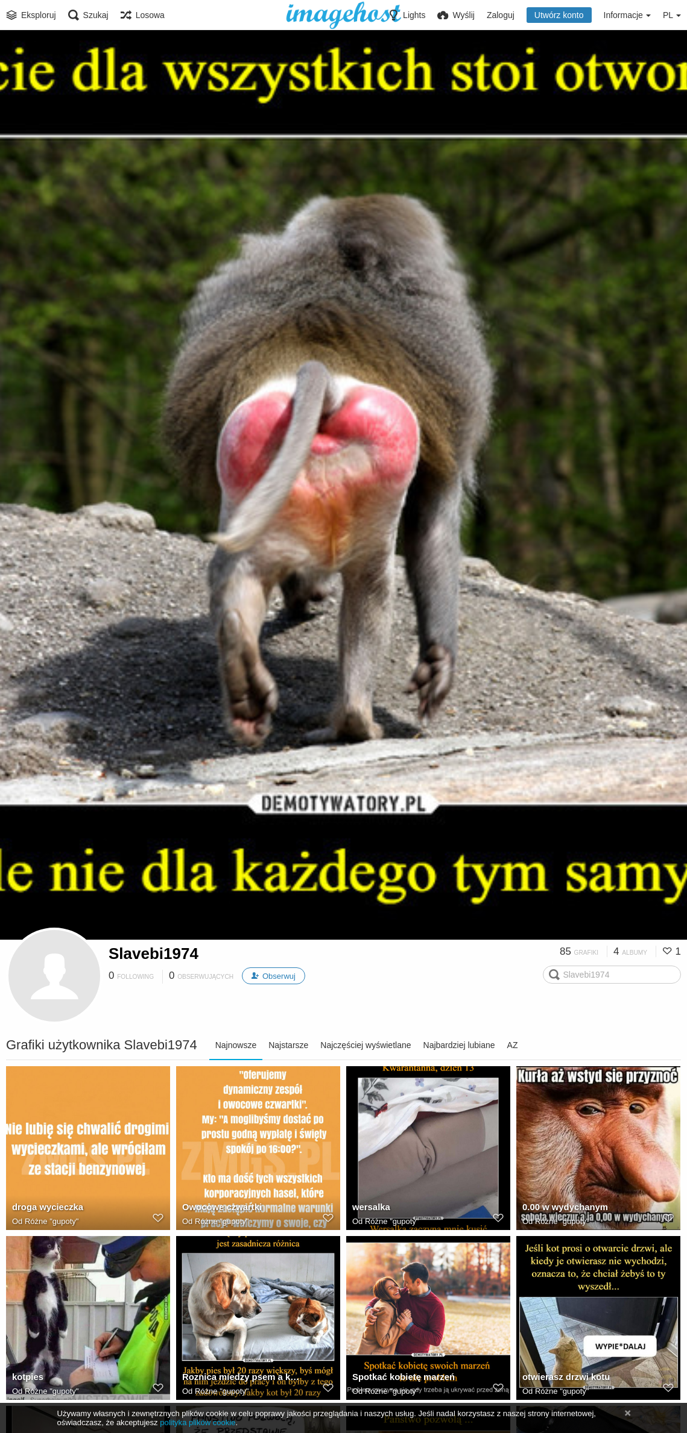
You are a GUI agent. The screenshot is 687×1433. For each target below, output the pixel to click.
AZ (512, 1045)
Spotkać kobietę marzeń (400, 1378)
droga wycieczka (46, 1208)
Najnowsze (235, 1045)
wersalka (370, 1208)
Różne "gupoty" (51, 1221)
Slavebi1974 (153, 953)
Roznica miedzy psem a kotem (243, 1378)
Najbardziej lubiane (459, 1045)
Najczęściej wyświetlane (365, 1045)
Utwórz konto (559, 15)
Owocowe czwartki (220, 1208)
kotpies (27, 1378)
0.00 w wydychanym (562, 1208)
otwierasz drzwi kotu (563, 1378)
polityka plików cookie (197, 1422)
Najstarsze (288, 1045)
